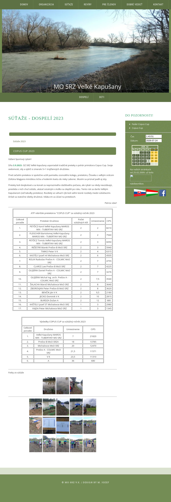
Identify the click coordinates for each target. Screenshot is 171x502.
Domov (24, 4)
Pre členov (109, 4)
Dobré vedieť (134, 4)
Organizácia (46, 4)
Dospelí (84, 97)
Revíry (88, 4)
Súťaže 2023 (19, 141)
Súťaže (69, 4)
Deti (101, 97)
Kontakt (158, 4)
